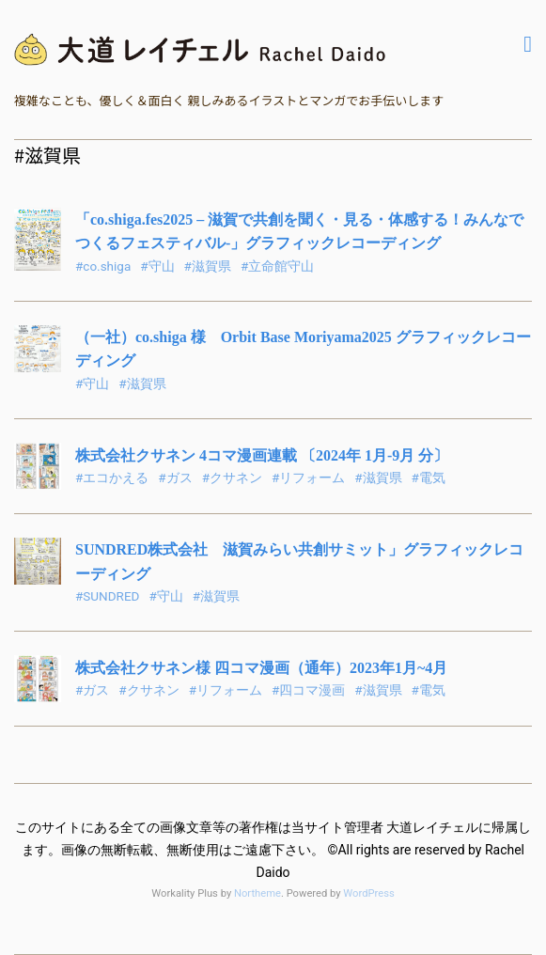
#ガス (175, 477)
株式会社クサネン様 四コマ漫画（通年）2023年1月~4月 (261, 668)
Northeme (257, 893)
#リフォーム (308, 477)
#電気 (428, 477)
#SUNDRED (107, 595)
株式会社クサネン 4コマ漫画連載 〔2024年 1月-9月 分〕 (261, 455)
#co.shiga (103, 266)
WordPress (368, 893)
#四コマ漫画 (308, 689)
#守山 (157, 266)
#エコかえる (111, 477)
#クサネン (232, 477)
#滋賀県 (207, 266)
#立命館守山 (277, 266)
